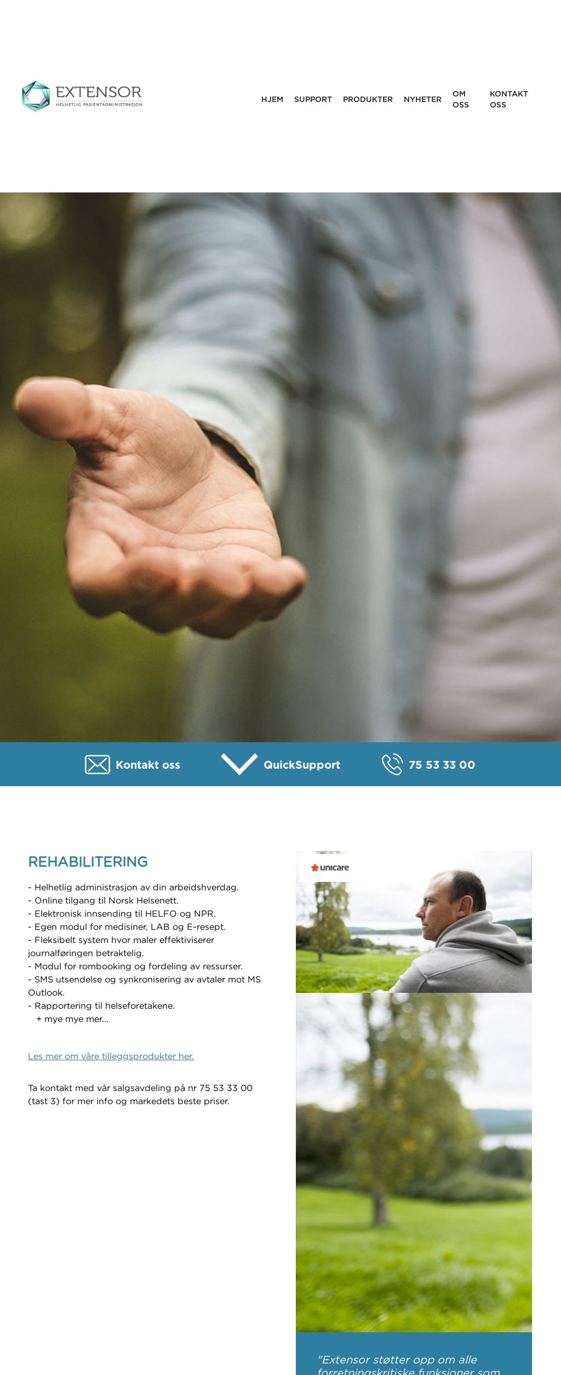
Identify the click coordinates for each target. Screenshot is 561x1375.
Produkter (368, 99)
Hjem (272, 99)
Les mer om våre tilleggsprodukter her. (111, 1056)
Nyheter (423, 99)
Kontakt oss (509, 99)
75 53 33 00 (442, 764)
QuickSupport (302, 764)
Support (313, 99)
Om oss (461, 99)
